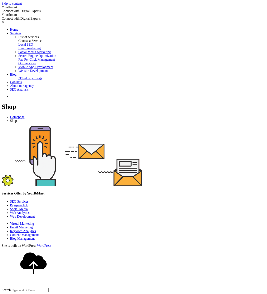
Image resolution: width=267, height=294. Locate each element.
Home (14, 29)
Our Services (27, 63)
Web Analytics (19, 212)
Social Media (19, 209)
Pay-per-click (19, 205)
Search (6, 290)
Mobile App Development (35, 67)
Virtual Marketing (22, 223)
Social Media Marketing (34, 52)
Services (15, 33)
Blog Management (22, 238)
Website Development (33, 70)
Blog (13, 74)
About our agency (22, 85)
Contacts (16, 82)
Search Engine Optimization (37, 55)
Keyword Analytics (23, 231)
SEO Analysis (19, 89)
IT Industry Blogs (30, 78)
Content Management (24, 235)
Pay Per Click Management (36, 59)
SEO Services (19, 201)
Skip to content (12, 3)
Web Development (22, 216)
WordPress (44, 245)
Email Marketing (21, 227)
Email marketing (29, 48)
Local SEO (25, 44)
